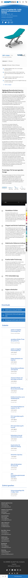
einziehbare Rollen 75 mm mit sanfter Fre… (17, 340)
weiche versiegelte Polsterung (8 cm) (16, 349)
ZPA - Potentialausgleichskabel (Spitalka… (18, 475)
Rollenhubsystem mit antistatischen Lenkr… (17, 436)
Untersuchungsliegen (7, 17)
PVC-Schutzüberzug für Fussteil (17, 416)
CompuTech (14, 564)
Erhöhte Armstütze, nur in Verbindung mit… (18, 397)
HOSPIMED (8, 561)
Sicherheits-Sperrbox (16, 454)
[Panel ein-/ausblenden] (23, 292)
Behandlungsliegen (12, 15)
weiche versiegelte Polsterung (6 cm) (16, 330)
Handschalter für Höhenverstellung (16, 445)
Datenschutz (17, 566)
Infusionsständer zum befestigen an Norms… (17, 378)
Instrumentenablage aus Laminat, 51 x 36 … (17, 407)
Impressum (12, 566)
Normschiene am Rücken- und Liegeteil (17, 368)
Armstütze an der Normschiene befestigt (17, 388)
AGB (9, 566)
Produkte (3, 15)
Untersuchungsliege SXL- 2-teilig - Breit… (17, 491)
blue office (13, 561)
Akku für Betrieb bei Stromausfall (16, 465)
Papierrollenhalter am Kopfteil (17, 359)
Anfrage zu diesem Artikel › (6, 20)
